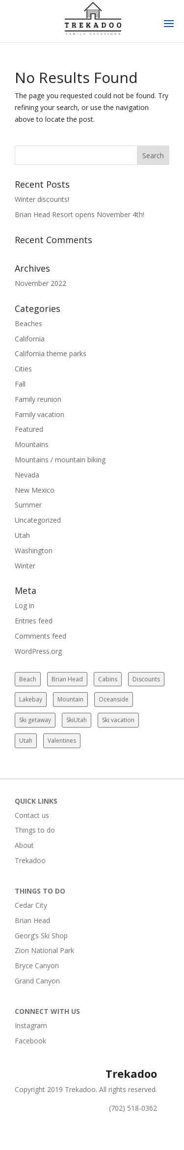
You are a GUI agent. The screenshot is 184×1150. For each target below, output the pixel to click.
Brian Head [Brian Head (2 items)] (67, 679)
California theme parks (50, 353)
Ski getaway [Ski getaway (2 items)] (35, 720)
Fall (20, 384)
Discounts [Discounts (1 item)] (146, 679)
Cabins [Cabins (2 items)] (107, 679)
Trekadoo (30, 860)
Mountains (32, 444)
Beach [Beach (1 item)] (27, 679)
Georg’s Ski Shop (41, 935)
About (24, 845)
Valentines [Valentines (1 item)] (62, 740)
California (30, 338)
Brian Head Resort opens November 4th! (79, 214)
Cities (23, 368)
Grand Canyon (37, 980)
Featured (29, 429)
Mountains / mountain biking (60, 459)
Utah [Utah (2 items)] (25, 740)
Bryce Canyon (37, 965)
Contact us (32, 815)
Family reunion (38, 399)
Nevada (27, 474)
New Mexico (34, 490)
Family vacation (39, 414)
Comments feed (40, 636)
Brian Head (32, 920)
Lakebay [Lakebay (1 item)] (30, 699)
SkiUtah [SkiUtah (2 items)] (76, 720)
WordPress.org (38, 651)
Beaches (28, 323)
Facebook (30, 1040)
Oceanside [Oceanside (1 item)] (114, 699)
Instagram (31, 1025)
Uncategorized (38, 520)
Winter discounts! (42, 199)
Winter (25, 565)
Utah (22, 535)
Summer (28, 504)
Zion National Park (44, 950)
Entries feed (34, 620)
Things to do (35, 830)
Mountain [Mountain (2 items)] (70, 699)
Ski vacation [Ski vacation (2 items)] (118, 720)
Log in (24, 605)
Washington (34, 550)
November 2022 (40, 283)
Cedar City (31, 905)
